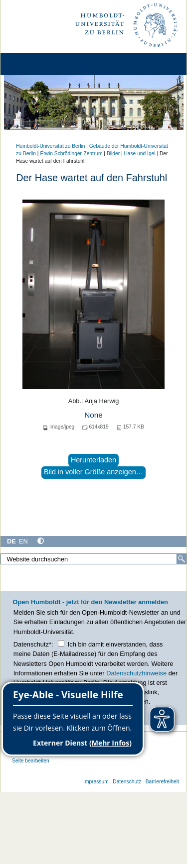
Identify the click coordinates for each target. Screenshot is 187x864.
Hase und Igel (139, 153)
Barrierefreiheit (162, 781)
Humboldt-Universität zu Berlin (50, 146)
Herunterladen (93, 460)
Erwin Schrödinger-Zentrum (71, 153)
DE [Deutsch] (11, 541)
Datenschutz (127, 781)
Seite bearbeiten (30, 760)
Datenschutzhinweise (136, 673)
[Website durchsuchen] (93, 558)
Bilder (113, 153)
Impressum (96, 781)
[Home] (35, 64)
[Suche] (182, 558)
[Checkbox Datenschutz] (61, 643)
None (93, 415)
